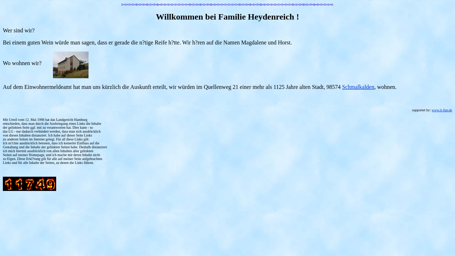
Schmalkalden (358, 87)
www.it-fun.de (442, 110)
